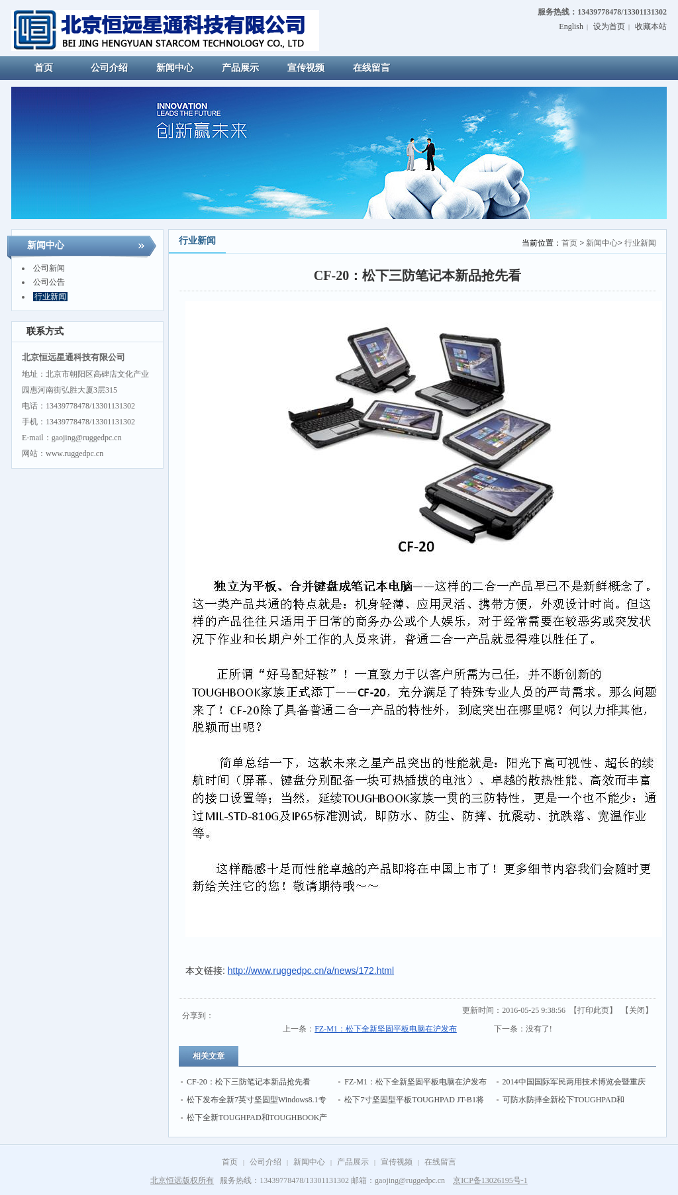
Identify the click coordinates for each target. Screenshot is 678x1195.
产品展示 (353, 1162)
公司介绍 (265, 1162)
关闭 (637, 1010)
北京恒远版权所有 (182, 1180)
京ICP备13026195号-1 (490, 1180)
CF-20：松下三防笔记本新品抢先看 (249, 1081)
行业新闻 (50, 296)
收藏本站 (651, 26)
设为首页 (609, 26)
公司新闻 (49, 268)
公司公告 (49, 282)
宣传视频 (396, 1162)
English (571, 26)
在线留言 (440, 1162)
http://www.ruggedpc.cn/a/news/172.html (311, 970)
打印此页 (593, 1010)
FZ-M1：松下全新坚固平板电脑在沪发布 (386, 1028)
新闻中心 (602, 243)
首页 (569, 243)
